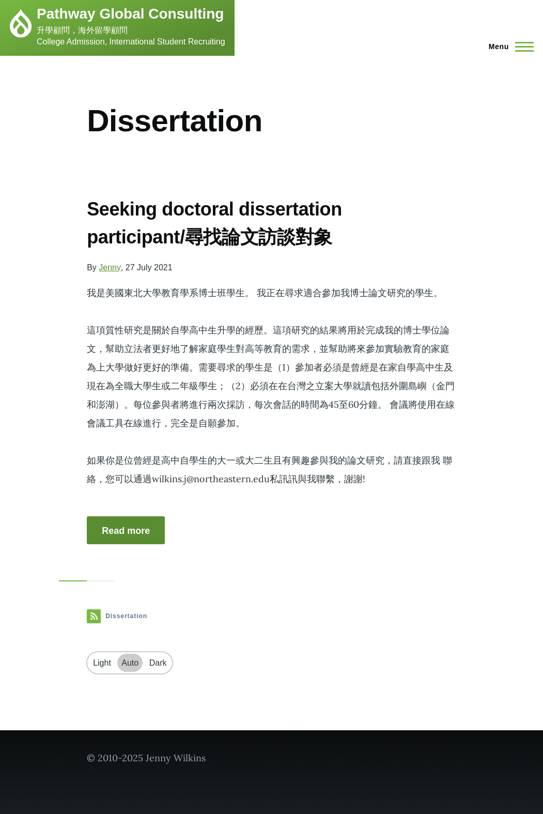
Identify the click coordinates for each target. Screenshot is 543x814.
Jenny (110, 267)
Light (102, 663)
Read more (126, 531)
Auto (129, 663)
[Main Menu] (508, 46)
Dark (158, 663)
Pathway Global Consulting (130, 14)
